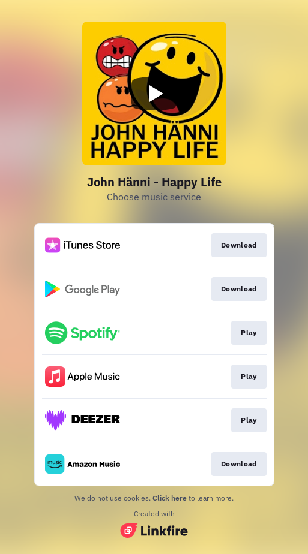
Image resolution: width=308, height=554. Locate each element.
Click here (169, 497)
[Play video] (154, 93)
